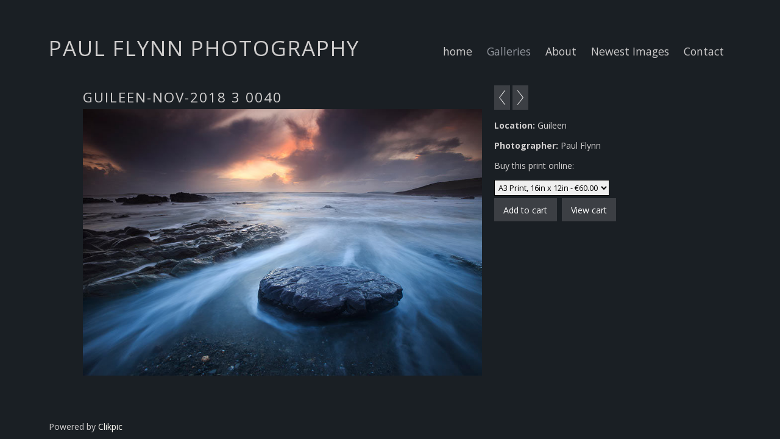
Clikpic (110, 426)
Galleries (509, 51)
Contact (704, 51)
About (560, 51)
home (457, 51)
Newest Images (630, 51)
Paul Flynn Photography (204, 47)
